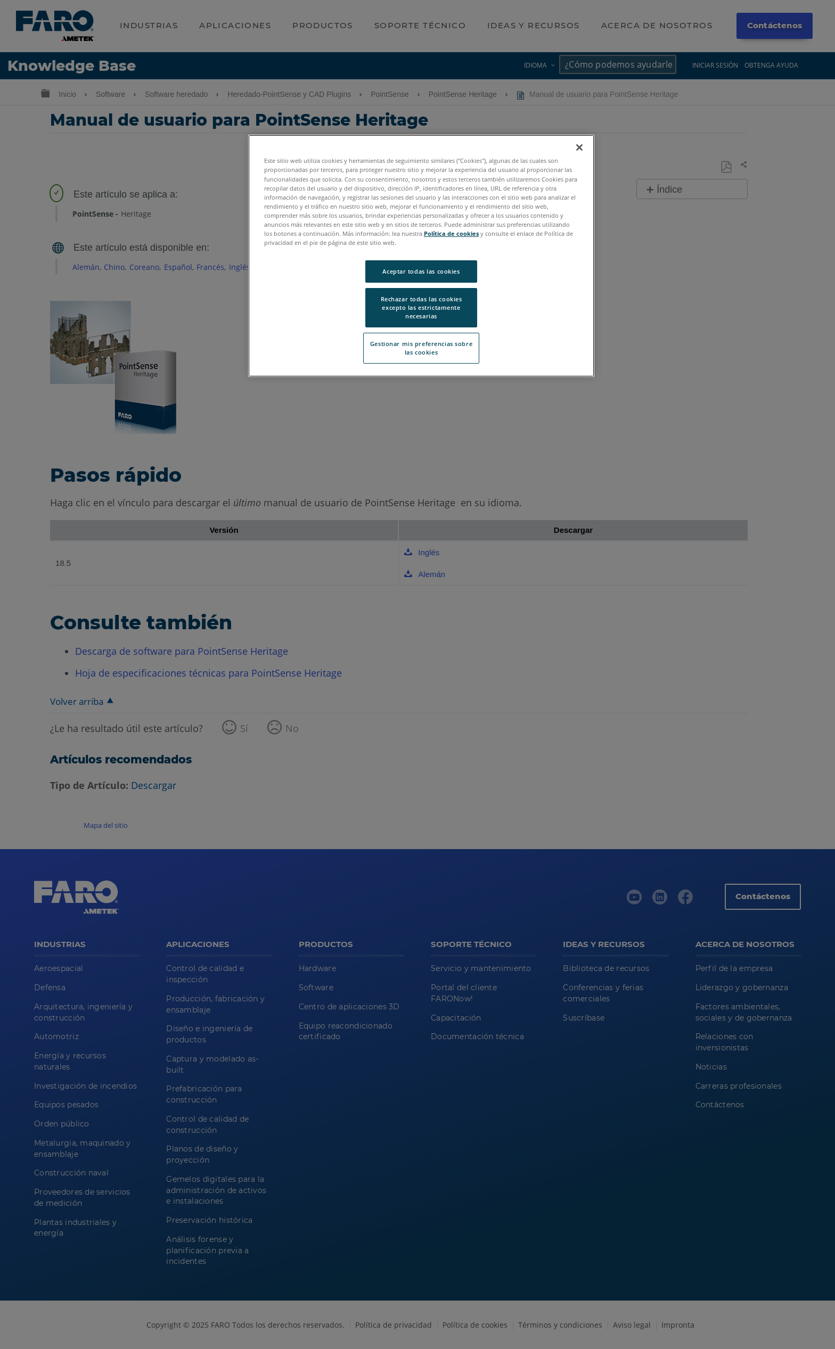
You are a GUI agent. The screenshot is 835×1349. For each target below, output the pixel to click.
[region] (421, 255)
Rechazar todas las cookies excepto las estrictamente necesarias (421, 307)
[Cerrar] (579, 147)
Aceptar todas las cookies (421, 271)
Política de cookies (451, 233)
